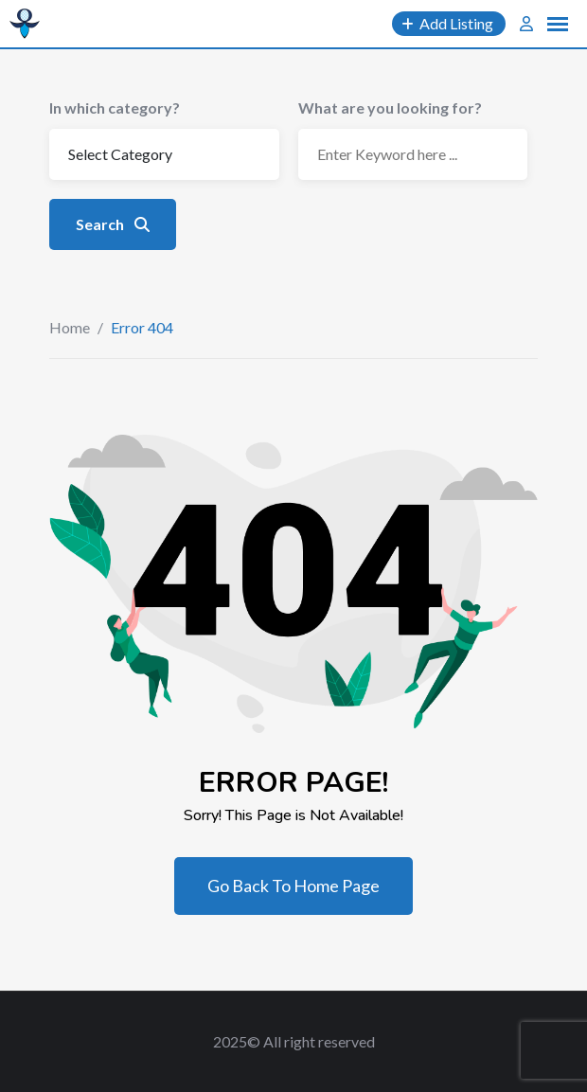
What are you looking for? (390, 107)
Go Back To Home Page (293, 885)
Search (113, 224)
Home (69, 327)
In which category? (114, 107)
